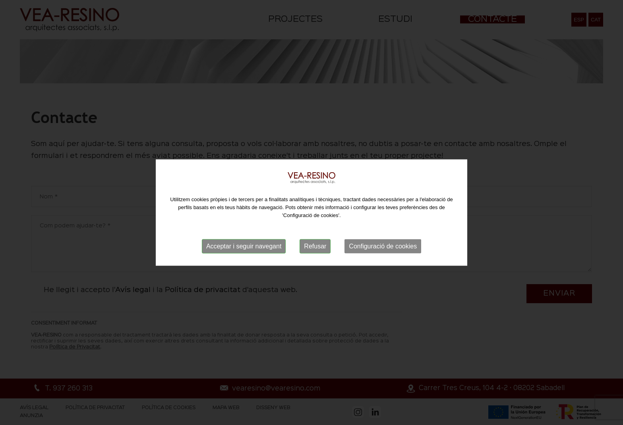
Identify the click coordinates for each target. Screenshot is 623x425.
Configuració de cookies (383, 246)
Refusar (315, 246)
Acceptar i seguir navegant (243, 246)
